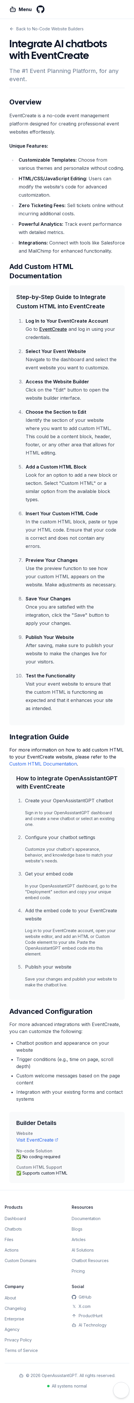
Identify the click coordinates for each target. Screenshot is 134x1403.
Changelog (15, 1308)
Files (9, 1239)
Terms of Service (21, 1350)
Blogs (77, 1228)
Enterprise (14, 1318)
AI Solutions (83, 1250)
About (10, 1297)
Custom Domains (20, 1260)
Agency (12, 1329)
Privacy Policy (18, 1339)
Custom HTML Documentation (43, 764)
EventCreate (53, 329)
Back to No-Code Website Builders (46, 28)
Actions (12, 1250)
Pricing (78, 1271)
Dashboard (15, 1218)
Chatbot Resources (90, 1260)
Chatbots (13, 1228)
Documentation (86, 1218)
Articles (79, 1239)
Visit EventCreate (37, 1140)
